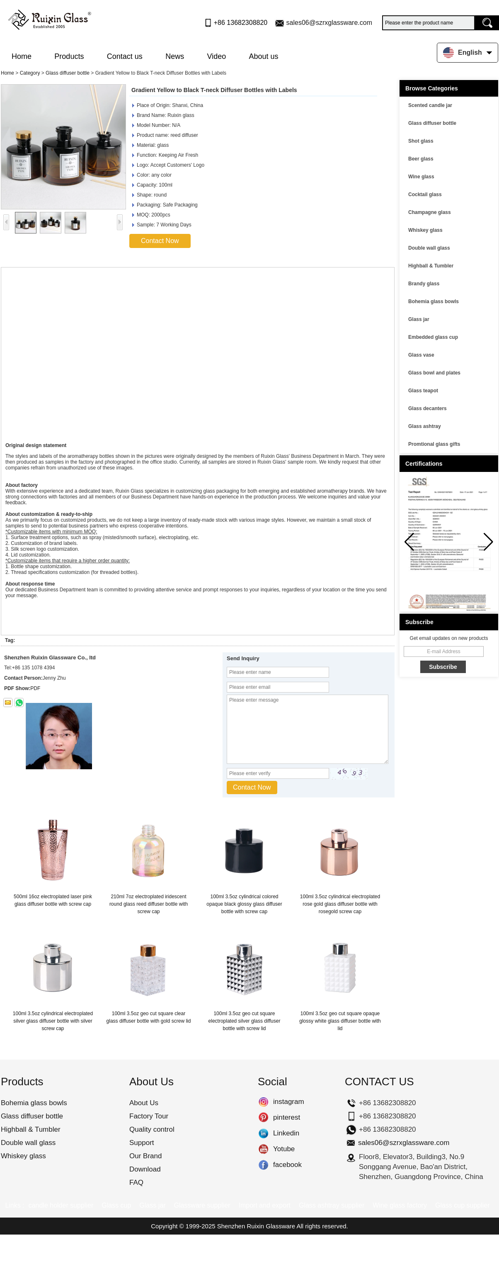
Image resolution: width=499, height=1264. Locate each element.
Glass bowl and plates (434, 373)
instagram (263, 1101)
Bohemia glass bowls (433, 301)
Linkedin (263, 1133)
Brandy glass (423, 284)
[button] (488, 542)
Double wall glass (429, 248)
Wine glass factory (400, 1205)
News (174, 56)
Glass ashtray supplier (331, 1205)
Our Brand (145, 1156)
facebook (263, 1164)
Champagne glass (429, 212)
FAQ (136, 1182)
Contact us (125, 56)
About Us (143, 1103)
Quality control (151, 1129)
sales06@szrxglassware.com (329, 22)
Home (21, 56)
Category (30, 73)
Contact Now (160, 240)
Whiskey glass (425, 230)
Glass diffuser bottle (68, 73)
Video (216, 56)
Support (141, 1143)
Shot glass (421, 141)
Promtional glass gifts (434, 444)
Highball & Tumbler (430, 266)
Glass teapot (423, 391)
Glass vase (421, 355)
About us (264, 56)
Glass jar (418, 319)
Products (69, 56)
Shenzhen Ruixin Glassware (256, 1226)
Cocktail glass (425, 194)
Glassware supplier (202, 1205)
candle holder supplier (61, 1205)
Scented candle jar (430, 105)
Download (145, 1169)
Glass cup (116, 1205)
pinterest (263, 1117)
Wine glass (421, 177)
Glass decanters (427, 408)
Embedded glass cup (433, 337)
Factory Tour (148, 1116)
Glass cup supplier (462, 1205)
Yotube (263, 1149)
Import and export (265, 1205)
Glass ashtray (424, 426)
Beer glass (421, 159)
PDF (35, 688)
